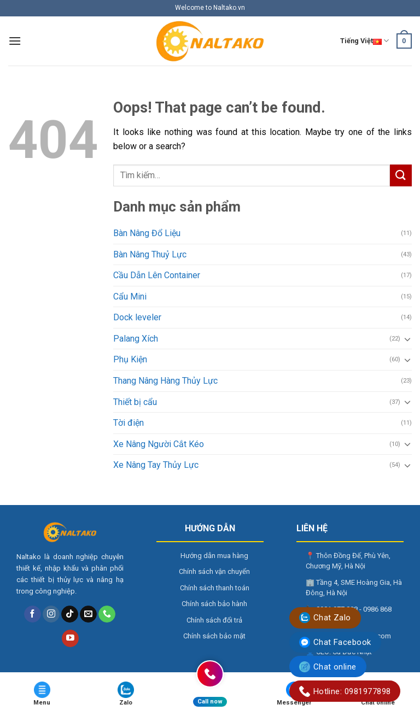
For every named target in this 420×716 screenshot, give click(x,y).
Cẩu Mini (130, 296)
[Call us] (106, 614)
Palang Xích (135, 338)
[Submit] (401, 175)
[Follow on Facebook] (32, 614)
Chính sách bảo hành (214, 604)
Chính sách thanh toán (214, 588)
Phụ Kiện (130, 359)
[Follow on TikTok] (69, 614)
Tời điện (128, 423)
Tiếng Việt (364, 41)
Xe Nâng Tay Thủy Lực (156, 465)
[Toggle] (407, 338)
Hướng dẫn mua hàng (214, 555)
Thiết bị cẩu (135, 402)
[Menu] (14, 40)
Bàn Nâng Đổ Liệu (146, 233)
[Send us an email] (88, 614)
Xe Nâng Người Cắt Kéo (158, 444)
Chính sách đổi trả (214, 620)
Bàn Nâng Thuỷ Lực (149, 254)
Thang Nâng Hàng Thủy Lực (165, 380)
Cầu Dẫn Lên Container (156, 275)
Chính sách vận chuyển (214, 571)
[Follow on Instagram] (51, 614)
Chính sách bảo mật (214, 636)
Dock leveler (137, 317)
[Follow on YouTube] (70, 638)
